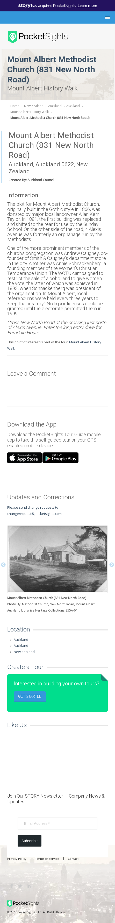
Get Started (29, 696)
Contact (73, 859)
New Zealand (34, 106)
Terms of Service (47, 859)
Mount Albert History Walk (29, 112)
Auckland (55, 106)
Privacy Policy (16, 859)
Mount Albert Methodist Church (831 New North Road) (49, 118)
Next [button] (111, 564)
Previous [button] (3, 564)
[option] (57, 569)
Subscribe (29, 841)
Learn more (87, 5)
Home (14, 106)
